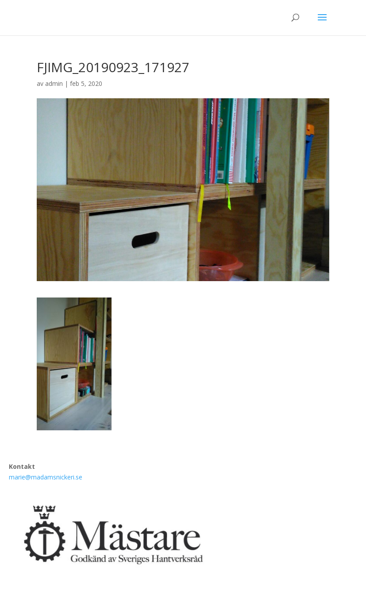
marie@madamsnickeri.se (45, 477)
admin (54, 83)
